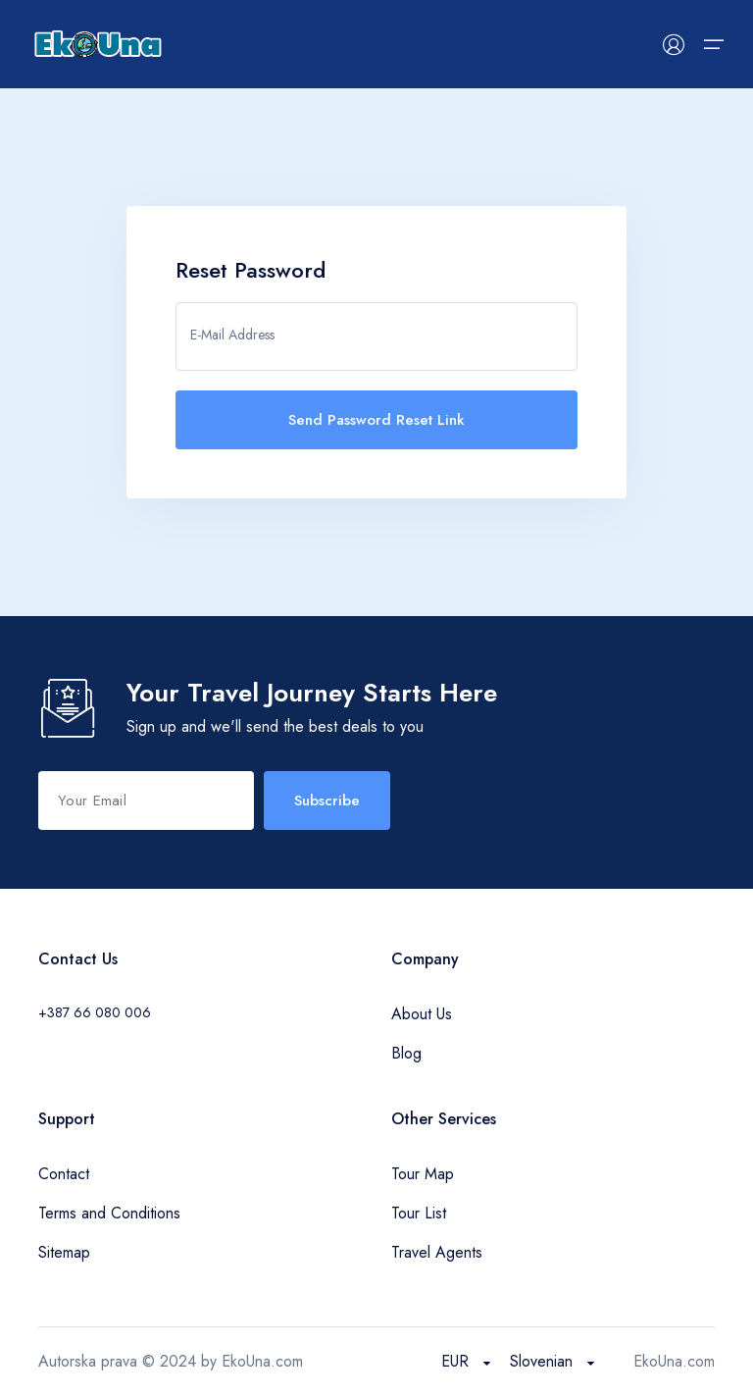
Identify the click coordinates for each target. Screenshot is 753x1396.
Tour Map (422, 1174)
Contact (63, 1174)
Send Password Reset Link (376, 420)
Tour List (418, 1213)
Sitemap (64, 1252)
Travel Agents (436, 1252)
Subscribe (327, 800)
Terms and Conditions (109, 1213)
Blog (406, 1053)
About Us (421, 1014)
